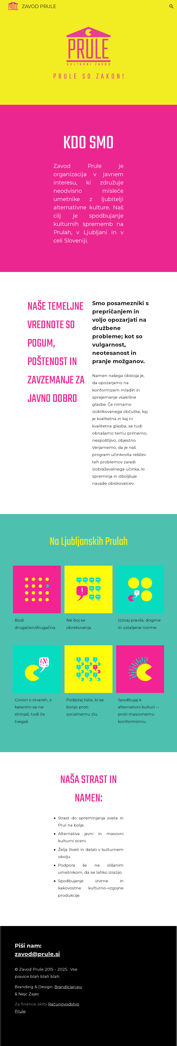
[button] (171, 6)
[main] (88, 144)
